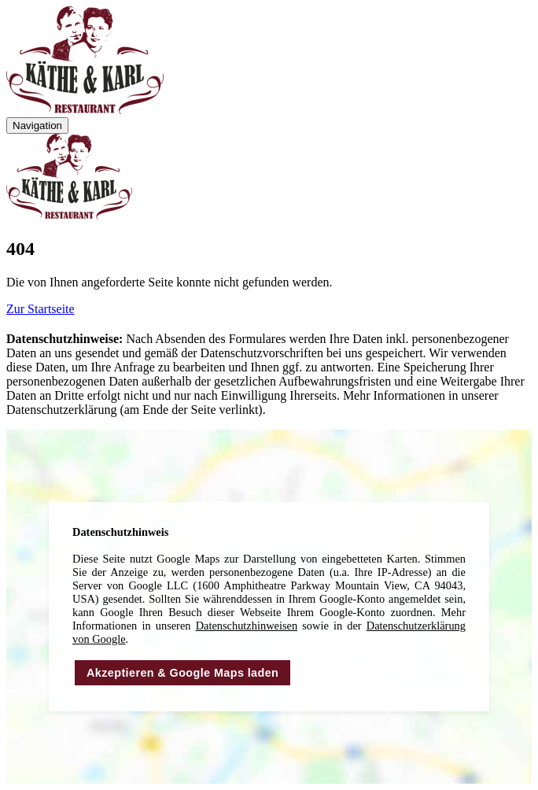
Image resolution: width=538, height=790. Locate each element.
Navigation (37, 125)
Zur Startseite (40, 309)
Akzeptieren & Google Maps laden (182, 672)
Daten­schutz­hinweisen (246, 625)
